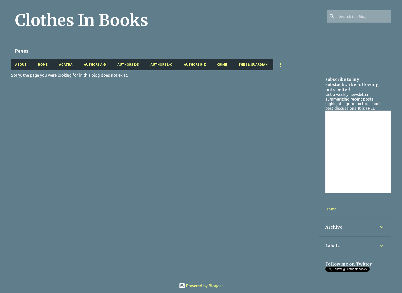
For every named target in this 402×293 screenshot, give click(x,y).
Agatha (66, 64)
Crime (222, 64)
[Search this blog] (364, 16)
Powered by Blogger (201, 286)
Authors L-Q (161, 64)
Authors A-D (95, 64)
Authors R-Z (195, 64)
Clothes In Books (81, 20)
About (21, 64)
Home (43, 64)
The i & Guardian (253, 64)
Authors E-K (128, 64)
